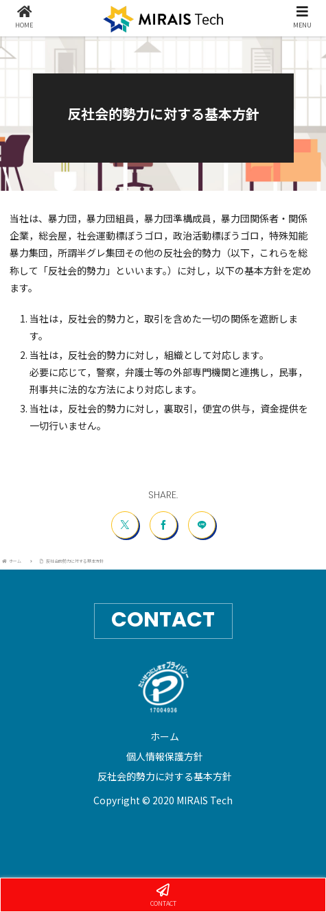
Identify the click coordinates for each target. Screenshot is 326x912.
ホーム (164, 736)
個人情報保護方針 (164, 756)
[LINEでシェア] (202, 525)
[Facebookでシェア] (163, 525)
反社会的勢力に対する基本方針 (164, 776)
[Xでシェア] (125, 525)
